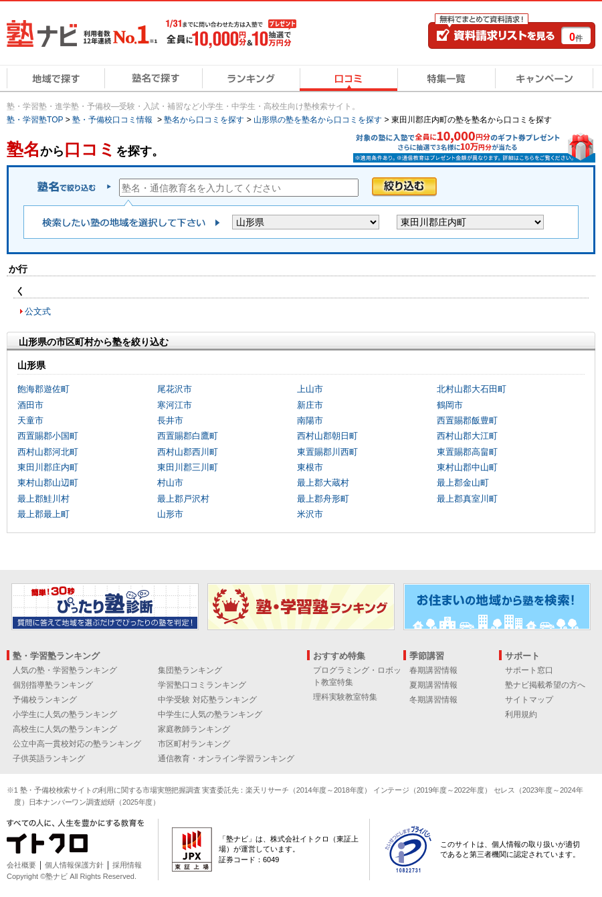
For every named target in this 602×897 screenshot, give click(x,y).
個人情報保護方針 (74, 865)
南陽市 (310, 420)
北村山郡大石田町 (471, 389)
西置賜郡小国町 (47, 436)
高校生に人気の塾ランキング (65, 729)
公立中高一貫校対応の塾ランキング (77, 744)
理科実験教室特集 (345, 697)
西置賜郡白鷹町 (187, 436)
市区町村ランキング (194, 744)
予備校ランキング (45, 699)
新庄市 (310, 405)
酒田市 (30, 405)
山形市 (170, 514)
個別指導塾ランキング (53, 685)
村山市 (170, 483)
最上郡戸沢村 (183, 499)
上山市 (310, 389)
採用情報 (127, 865)
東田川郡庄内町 (47, 467)
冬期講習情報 (433, 699)
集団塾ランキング (190, 670)
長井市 (170, 420)
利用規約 (521, 714)
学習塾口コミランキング (202, 685)
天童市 (30, 420)
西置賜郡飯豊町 (467, 420)
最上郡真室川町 (467, 499)
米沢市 (310, 514)
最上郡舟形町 (323, 499)
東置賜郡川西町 (327, 452)
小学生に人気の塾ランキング (65, 714)
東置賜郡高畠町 (467, 452)
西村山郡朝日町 (327, 436)
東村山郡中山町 (467, 467)
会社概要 (21, 865)
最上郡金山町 (463, 483)
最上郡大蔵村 (323, 483)
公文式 (38, 311)
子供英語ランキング (49, 758)
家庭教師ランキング (194, 729)
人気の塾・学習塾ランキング (65, 670)
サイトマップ (529, 699)
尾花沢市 (174, 389)
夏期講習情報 (433, 685)
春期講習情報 (433, 670)
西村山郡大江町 (467, 436)
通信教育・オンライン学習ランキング (226, 758)
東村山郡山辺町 (47, 483)
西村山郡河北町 (47, 452)
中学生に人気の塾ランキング (210, 714)
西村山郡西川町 (187, 452)
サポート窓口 (529, 670)
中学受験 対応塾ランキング (207, 699)
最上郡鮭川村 (43, 499)
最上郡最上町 (43, 514)
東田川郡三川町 (187, 467)
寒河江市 (174, 405)
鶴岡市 (450, 405)
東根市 (310, 467)
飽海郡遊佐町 (43, 389)
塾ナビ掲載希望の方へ (545, 685)
